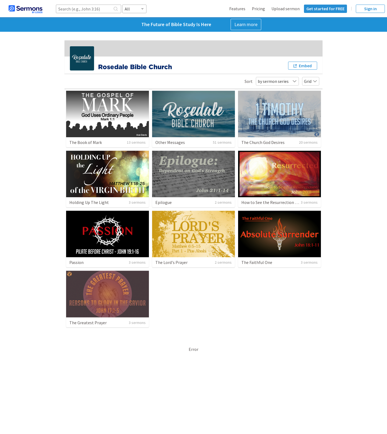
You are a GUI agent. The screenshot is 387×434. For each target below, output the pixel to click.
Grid (310, 81)
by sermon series (277, 81)
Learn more (245, 24)
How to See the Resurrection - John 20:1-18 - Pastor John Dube (299, 202)
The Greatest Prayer (88, 322)
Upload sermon (285, 8)
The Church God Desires (263, 142)
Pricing (258, 8)
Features (237, 8)
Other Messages (170, 142)
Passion (76, 262)
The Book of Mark (85, 142)
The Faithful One (256, 262)
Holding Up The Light (89, 202)
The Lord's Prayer (171, 262)
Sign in (370, 8)
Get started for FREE (325, 8)
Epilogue (163, 202)
